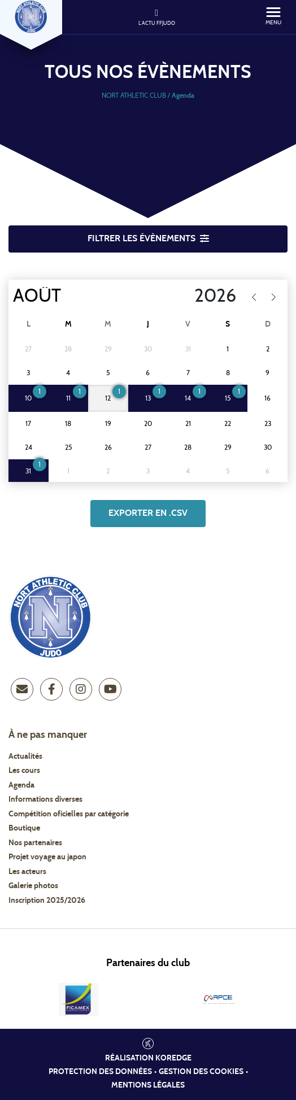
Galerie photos (33, 886)
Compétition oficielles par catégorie (68, 814)
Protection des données (100, 1072)
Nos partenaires (35, 843)
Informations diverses (45, 799)
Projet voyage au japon (47, 857)
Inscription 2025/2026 (46, 901)
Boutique (24, 828)
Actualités (25, 756)
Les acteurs (27, 872)
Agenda (21, 785)
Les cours (24, 771)
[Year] (187, 296)
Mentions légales (148, 1085)
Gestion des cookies (201, 1072)
